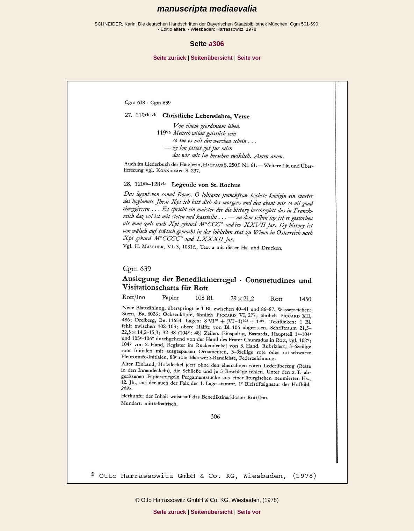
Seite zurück (169, 58)
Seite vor (249, 58)
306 (216, 44)
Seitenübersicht (212, 58)
